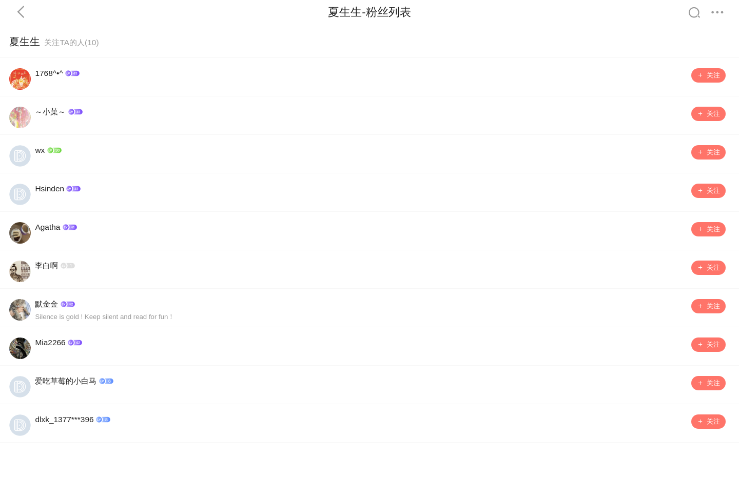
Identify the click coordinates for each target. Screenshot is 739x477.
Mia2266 (50, 342)
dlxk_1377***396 (64, 419)
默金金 (46, 304)
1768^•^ (49, 73)
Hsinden (49, 188)
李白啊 (46, 265)
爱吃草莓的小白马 (65, 380)
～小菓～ (50, 111)
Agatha (47, 227)
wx (40, 150)
